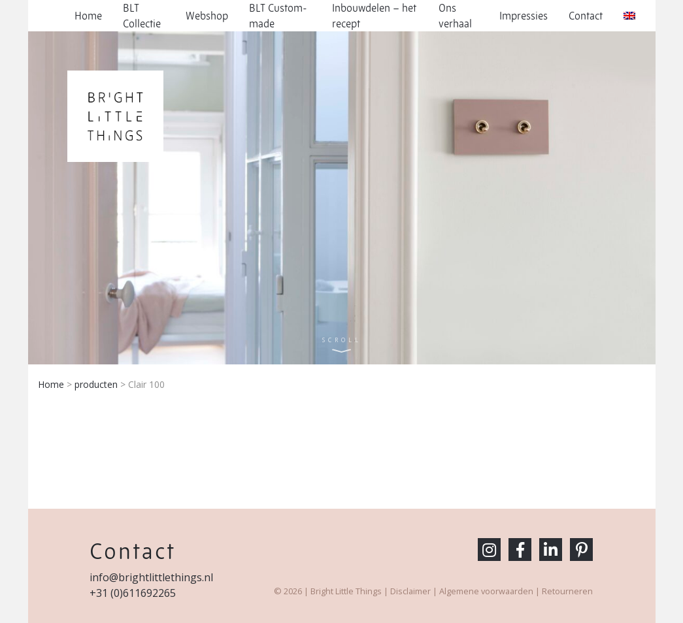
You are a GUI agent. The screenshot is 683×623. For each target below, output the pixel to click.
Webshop (207, 15)
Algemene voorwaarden (486, 591)
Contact (586, 15)
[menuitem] (629, 16)
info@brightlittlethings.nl (151, 577)
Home (88, 15)
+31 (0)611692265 (133, 593)
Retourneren (567, 591)
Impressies (523, 15)
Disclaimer (410, 591)
